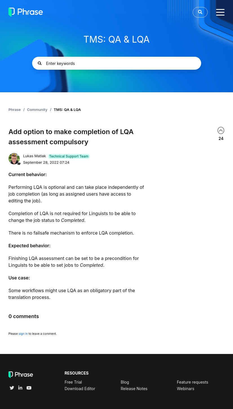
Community (37, 109)
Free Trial (73, 382)
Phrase (14, 109)
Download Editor (80, 388)
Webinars (185, 388)
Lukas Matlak (35, 156)
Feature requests (192, 382)
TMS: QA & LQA (67, 109)
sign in (23, 334)
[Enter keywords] (116, 63)
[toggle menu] (220, 12)
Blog (125, 382)
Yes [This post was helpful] (221, 130)
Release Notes (134, 388)
